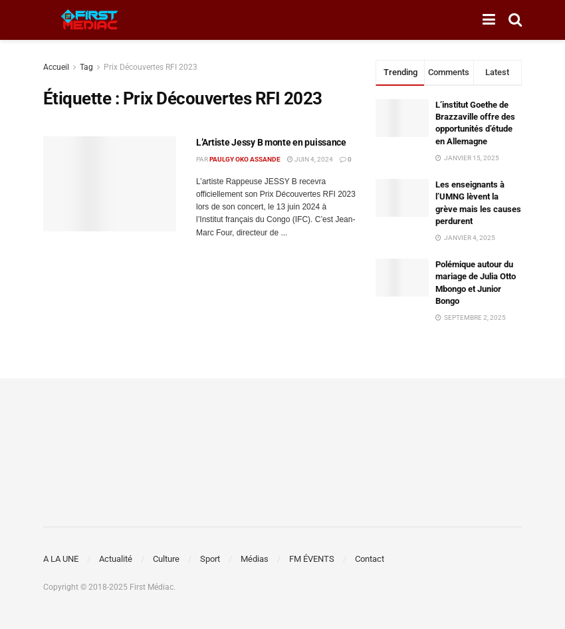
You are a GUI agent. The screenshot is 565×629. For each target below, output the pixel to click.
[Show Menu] (489, 20)
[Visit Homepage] (89, 20)
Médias (255, 559)
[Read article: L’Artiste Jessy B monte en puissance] (109, 183)
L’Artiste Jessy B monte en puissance (271, 142)
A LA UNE (60, 559)
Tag (86, 67)
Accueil (56, 67)
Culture (166, 559)
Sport (210, 559)
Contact (369, 559)
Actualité (115, 559)
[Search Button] (515, 20)
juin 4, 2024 (310, 159)
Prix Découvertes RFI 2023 (150, 67)
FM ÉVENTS (311, 559)
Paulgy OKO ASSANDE (245, 159)
